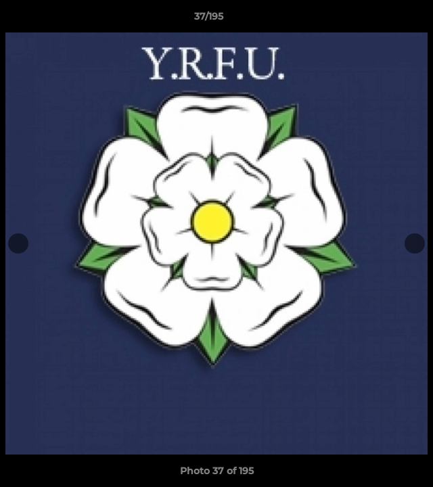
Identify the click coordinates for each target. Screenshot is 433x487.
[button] (384, 20)
